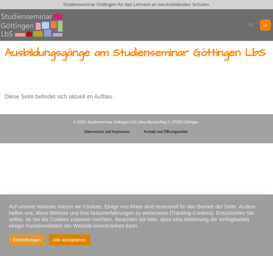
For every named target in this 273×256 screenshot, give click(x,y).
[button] (251, 25)
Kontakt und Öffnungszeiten (166, 132)
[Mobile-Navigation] (265, 25)
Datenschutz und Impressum (106, 132)
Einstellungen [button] (27, 239)
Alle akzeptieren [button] (69, 239)
